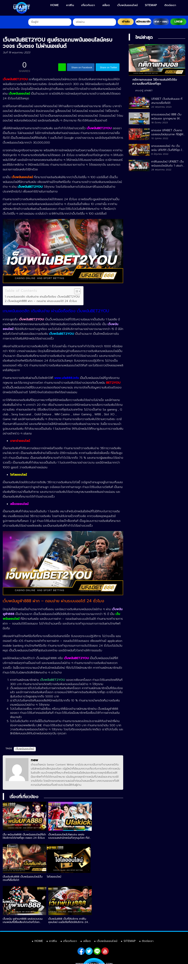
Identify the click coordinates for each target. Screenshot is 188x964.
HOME (54, 5)
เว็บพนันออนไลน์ (127, 5)
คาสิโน (70, 5)
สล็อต (106, 5)
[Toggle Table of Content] (75, 291)
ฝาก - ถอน (160, 22)
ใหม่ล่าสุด (144, 37)
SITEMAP (151, 5)
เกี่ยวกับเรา (88, 5)
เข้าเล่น (126, 22)
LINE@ (178, 22)
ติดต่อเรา (170, 5)
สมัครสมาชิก (143, 22)
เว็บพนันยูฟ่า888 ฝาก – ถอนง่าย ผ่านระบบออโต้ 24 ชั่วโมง (42, 301)
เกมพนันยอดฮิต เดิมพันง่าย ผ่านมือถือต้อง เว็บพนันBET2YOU (43, 296)
